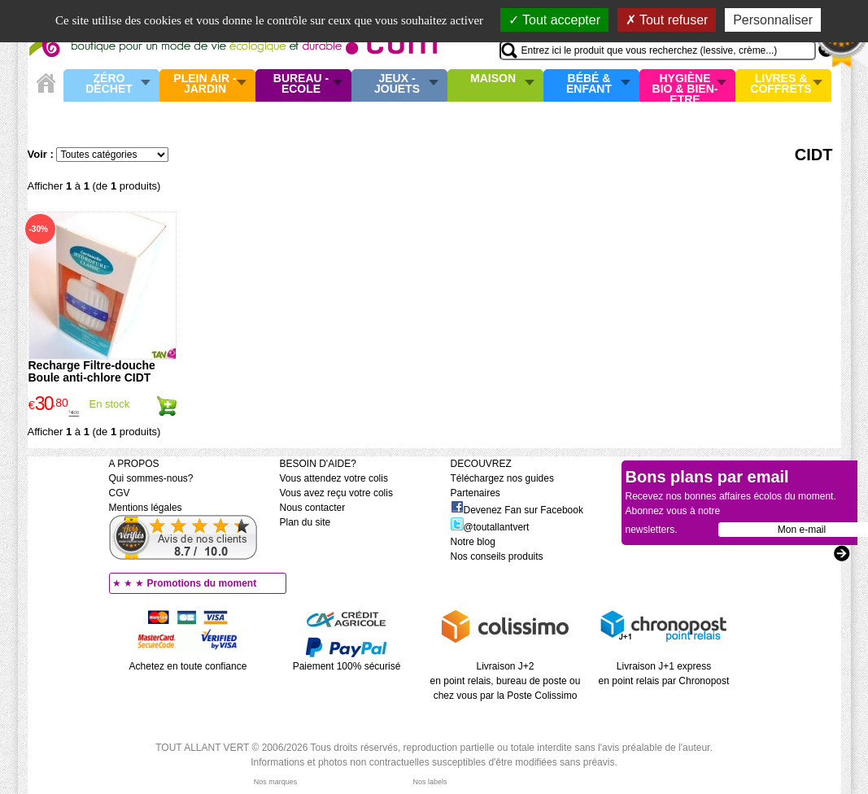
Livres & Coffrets (780, 84)
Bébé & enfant (589, 84)
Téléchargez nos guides (502, 478)
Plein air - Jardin (204, 84)
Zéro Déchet (109, 84)
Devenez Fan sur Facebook (517, 510)
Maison (493, 79)
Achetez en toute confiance (188, 666)
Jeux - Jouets (397, 84)
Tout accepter (554, 20)
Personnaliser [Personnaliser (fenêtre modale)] (773, 20)
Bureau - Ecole (301, 84)
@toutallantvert (490, 527)
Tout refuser (667, 20)
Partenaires (475, 493)
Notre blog (473, 542)
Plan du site (305, 522)
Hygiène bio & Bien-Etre (685, 85)
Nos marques (276, 782)
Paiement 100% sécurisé (347, 666)
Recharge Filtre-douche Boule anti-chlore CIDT (91, 371)
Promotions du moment (202, 583)
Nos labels (429, 782)
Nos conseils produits (497, 556)
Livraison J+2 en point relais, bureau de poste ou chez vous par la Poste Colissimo (505, 681)
